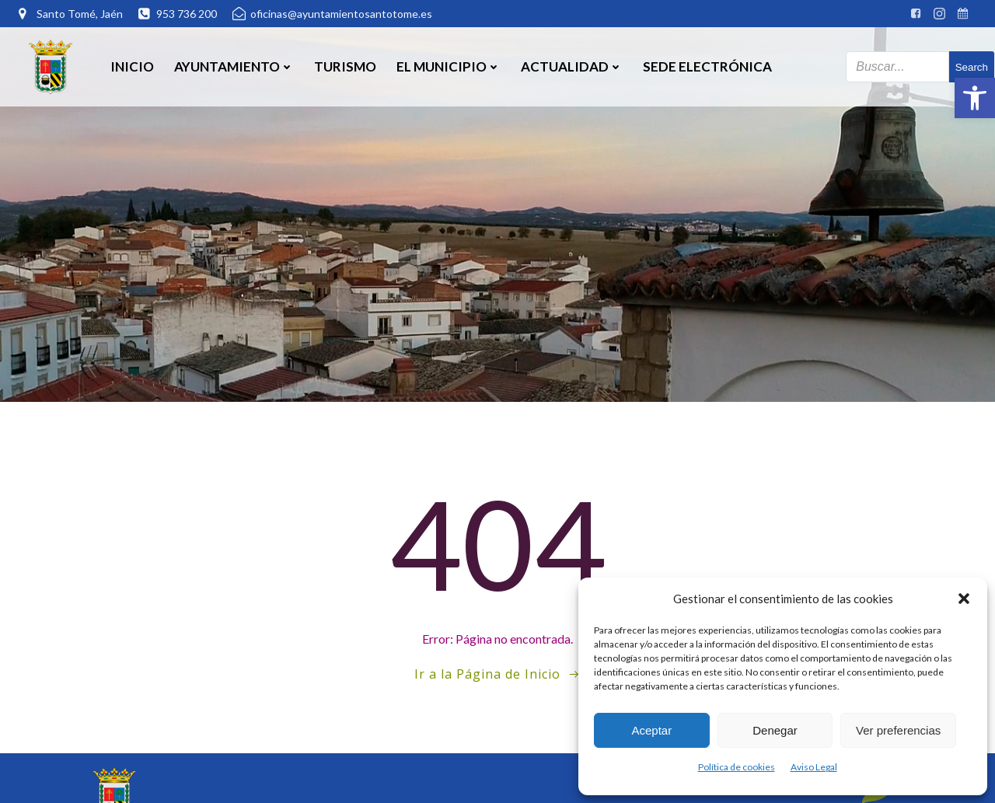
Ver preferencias (898, 730)
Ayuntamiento (233, 66)
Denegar (775, 730)
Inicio (131, 66)
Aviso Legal (814, 767)
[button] (975, 98)
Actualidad (571, 66)
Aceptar (651, 730)
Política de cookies (736, 767)
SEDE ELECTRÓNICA (706, 66)
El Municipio (448, 66)
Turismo (344, 66)
